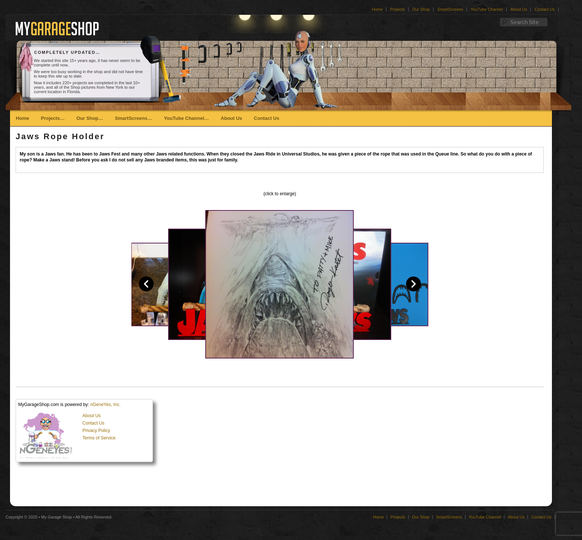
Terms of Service (98, 438)
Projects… (53, 118)
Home (377, 9)
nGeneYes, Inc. (105, 404)
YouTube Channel (487, 9)
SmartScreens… (133, 118)
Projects (397, 9)
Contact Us (544, 9)
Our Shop (421, 9)
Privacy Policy (96, 430)
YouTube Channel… (186, 118)
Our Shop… (89, 118)
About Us (518, 9)
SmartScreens (450, 9)
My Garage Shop (56, 517)
